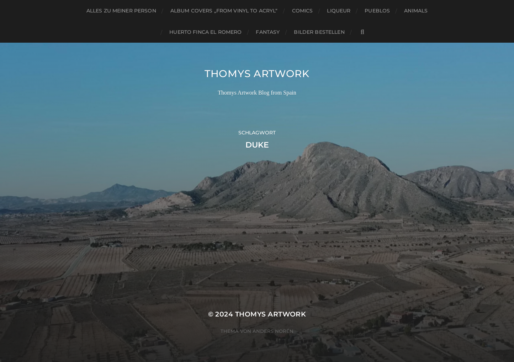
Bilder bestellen (319, 32)
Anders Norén (273, 331)
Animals (416, 10)
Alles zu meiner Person (121, 10)
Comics (302, 10)
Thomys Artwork (257, 74)
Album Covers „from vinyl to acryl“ (224, 10)
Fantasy (268, 32)
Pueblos (377, 10)
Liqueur (338, 10)
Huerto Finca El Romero (205, 32)
